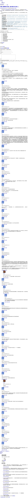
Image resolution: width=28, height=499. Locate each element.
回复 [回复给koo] (6, 160)
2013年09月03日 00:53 (3, 8)
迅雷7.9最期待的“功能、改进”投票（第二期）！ (9, 6)
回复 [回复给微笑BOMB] (6, 248)
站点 (0, 53)
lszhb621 (4, 472)
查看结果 (3, 42)
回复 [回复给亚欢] (6, 380)
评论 (15, 8)
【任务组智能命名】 (5, 36)
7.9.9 (2, 10)
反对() (5, 113)
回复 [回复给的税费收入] (6, 357)
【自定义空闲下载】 (5, 40)
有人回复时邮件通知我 (4, 64)
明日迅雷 (3, 46)
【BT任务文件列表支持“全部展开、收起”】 (8, 39)
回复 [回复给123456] (6, 271)
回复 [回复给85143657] (6, 450)
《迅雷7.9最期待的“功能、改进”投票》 (10, 9)
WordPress (13, 496)
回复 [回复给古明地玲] (6, 194)
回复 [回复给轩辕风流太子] (6, 427)
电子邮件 (1, 52)
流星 (3, 482)
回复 (8, 471)
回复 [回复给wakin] (8, 294)
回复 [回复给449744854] (6, 201)
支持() (3, 113)
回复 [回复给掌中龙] (6, 256)
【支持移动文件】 (5, 38)
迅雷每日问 (3, 2)
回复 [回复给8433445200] (6, 175)
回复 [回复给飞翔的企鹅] (6, 326)
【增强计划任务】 (5, 34)
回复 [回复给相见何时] (6, 403)
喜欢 (4, 459)
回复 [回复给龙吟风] (6, 233)
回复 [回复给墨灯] (6, 225)
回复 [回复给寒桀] (6, 217)
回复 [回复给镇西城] (6, 419)
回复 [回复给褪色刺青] (6, 286)
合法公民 (4, 469)
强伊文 (13, 8)
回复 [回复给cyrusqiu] (6, 113)
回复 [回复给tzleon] (6, 372)
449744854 (3, 197)
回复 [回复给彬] (6, 122)
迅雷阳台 (1, 0)
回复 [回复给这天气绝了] (6, 311)
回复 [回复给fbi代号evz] (6, 342)
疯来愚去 (4, 488)
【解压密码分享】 (5, 35)
